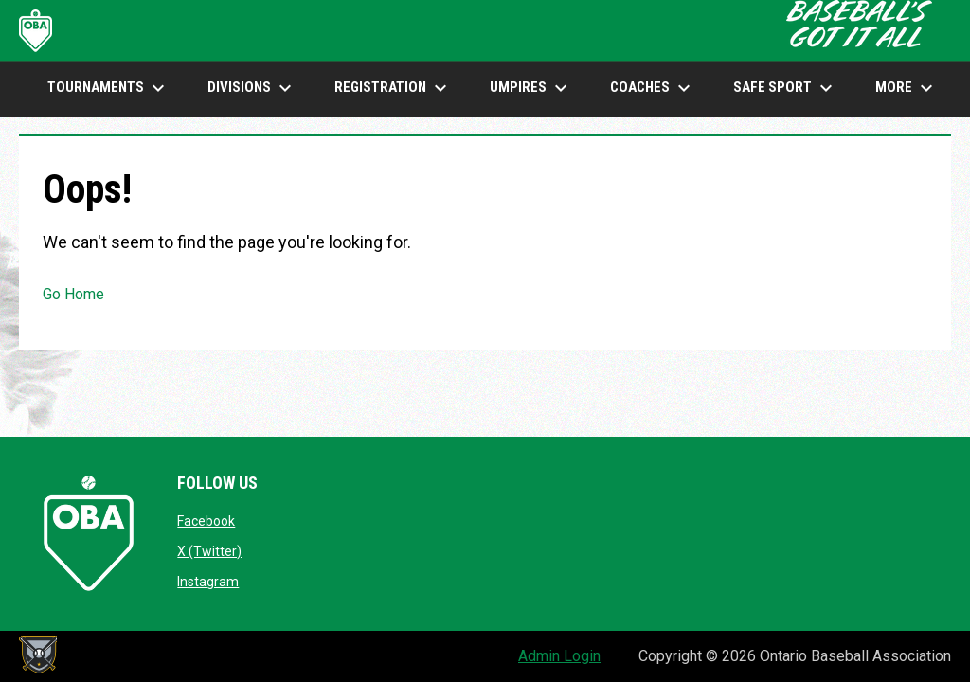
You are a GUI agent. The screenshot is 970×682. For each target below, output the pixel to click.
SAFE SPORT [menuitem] (785, 88)
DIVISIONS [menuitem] (251, 88)
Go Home (73, 294)
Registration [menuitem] (393, 88)
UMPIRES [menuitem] (531, 88)
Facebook (206, 521)
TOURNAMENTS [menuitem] (108, 88)
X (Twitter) (209, 551)
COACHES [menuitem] (652, 88)
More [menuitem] (906, 88)
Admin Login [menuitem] (559, 656)
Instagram (208, 581)
